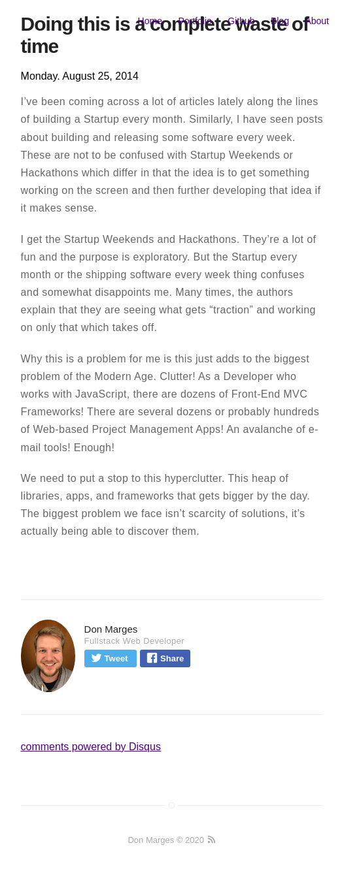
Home (150, 21)
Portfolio (194, 21)
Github (241, 21)
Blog (280, 21)
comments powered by (91, 746)
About (317, 21)
